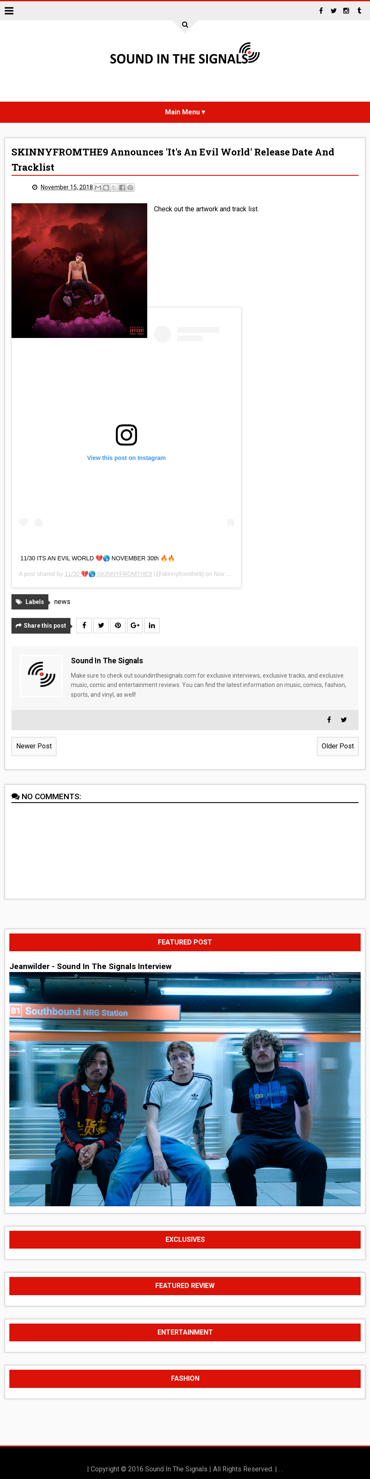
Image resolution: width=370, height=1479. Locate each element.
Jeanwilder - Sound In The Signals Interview (90, 966)
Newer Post (34, 746)
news (62, 602)
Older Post (338, 746)
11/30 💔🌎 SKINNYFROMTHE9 (108, 574)
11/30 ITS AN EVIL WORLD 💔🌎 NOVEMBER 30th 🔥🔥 (97, 558)
